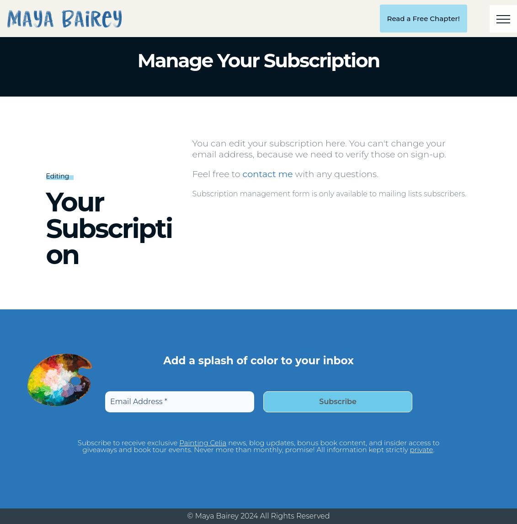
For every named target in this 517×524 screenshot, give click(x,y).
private (421, 449)
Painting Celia (202, 442)
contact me (268, 173)
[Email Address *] (179, 401)
